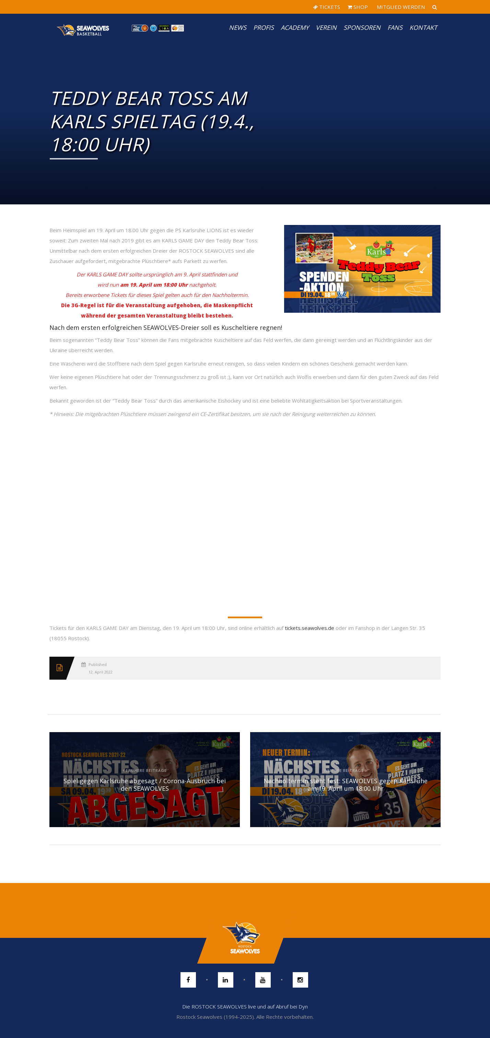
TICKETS (326, 6)
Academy (295, 27)
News (237, 27)
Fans (394, 27)
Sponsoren (362, 27)
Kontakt (423, 27)
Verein (326, 27)
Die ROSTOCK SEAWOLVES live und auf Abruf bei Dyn (245, 1006)
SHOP (358, 6)
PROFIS (263, 27)
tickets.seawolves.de (309, 627)
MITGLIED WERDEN (400, 6)
